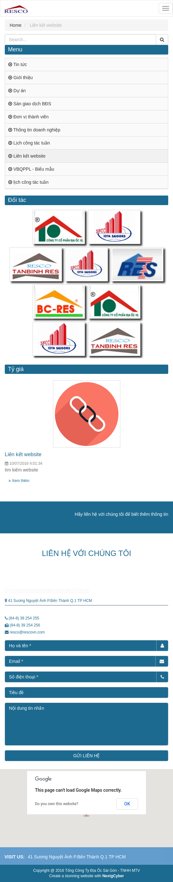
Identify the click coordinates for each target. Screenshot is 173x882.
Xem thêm (19, 480)
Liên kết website (23, 454)
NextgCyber (113, 876)
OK (127, 803)
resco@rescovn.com (27, 632)
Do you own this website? (57, 804)
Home (15, 25)
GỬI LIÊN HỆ (86, 755)
